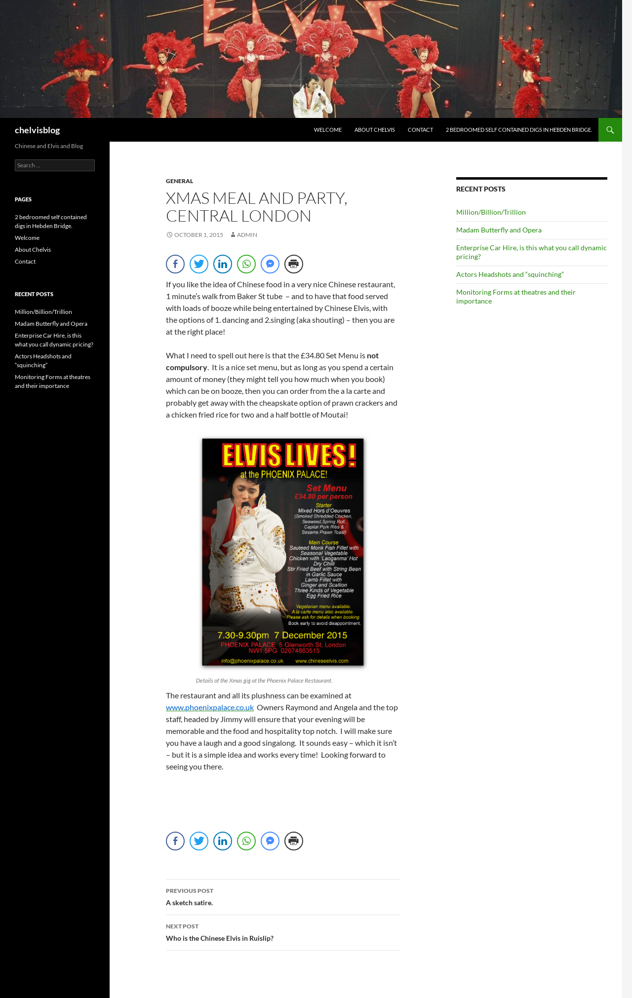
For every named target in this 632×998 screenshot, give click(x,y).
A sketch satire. (283, 896)
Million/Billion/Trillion (491, 212)
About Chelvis (375, 129)
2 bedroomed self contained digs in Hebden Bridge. (519, 129)
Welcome (328, 129)
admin (247, 234)
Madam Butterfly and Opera (499, 230)
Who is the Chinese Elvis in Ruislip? (283, 931)
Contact (420, 129)
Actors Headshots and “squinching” (510, 274)
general (179, 181)
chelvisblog (37, 129)
